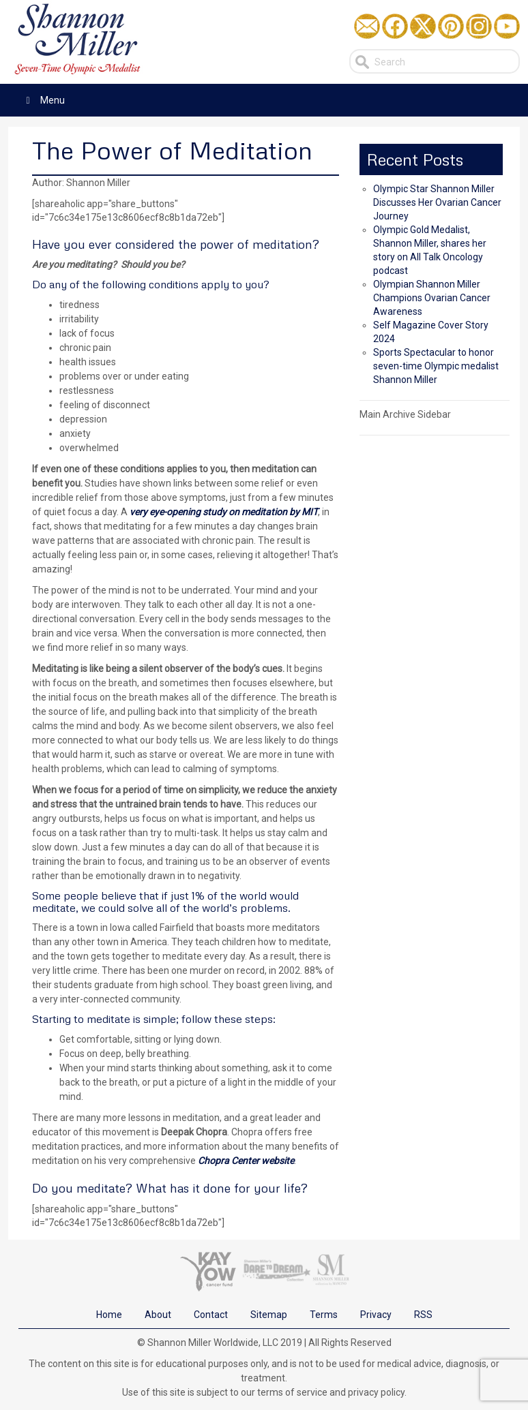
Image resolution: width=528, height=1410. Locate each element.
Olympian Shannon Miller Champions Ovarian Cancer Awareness (431, 298)
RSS (423, 1314)
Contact (211, 1314)
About (158, 1314)
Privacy (376, 1314)
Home (109, 1314)
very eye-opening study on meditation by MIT (224, 511)
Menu (43, 100)
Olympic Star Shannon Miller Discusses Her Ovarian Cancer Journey (437, 202)
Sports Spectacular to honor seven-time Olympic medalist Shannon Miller (436, 366)
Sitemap (268, 1314)
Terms (324, 1314)
